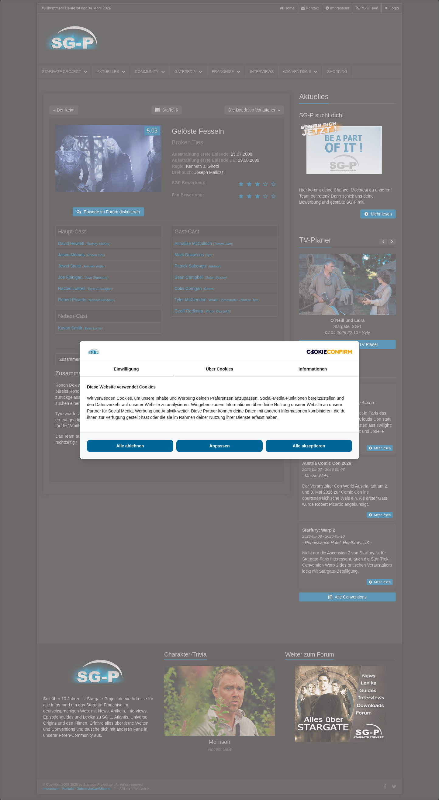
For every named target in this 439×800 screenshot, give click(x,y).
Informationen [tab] (313, 369)
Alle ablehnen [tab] (130, 445)
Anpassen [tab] (219, 445)
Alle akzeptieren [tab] (309, 445)
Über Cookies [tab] (219, 369)
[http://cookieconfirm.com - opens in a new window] (329, 351)
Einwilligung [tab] (126, 369)
